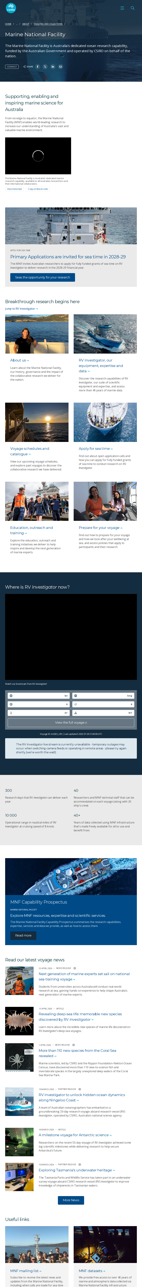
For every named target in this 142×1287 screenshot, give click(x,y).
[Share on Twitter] (45, 66)
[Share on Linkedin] (52, 66)
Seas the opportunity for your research (42, 277)
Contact (12, 66)
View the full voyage (71, 722)
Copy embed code (38, 189)
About (25, 23)
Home (8, 23)
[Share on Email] (60, 66)
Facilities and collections (48, 23)
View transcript (14, 189)
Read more (23, 935)
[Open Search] (132, 8)
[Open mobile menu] (122, 8)
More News (71, 1200)
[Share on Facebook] (37, 66)
